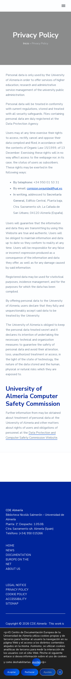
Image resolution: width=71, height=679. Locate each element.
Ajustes (48, 672)
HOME (10, 545)
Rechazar (29, 672)
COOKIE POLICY (16, 594)
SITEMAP (12, 603)
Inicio (26, 43)
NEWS (10, 550)
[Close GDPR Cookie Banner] (60, 672)
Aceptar (11, 672)
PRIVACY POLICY (17, 590)
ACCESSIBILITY (16, 599)
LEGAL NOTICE (16, 585)
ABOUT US (13, 569)
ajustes (36, 662)
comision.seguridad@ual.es (44, 188)
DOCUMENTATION (18, 555)
